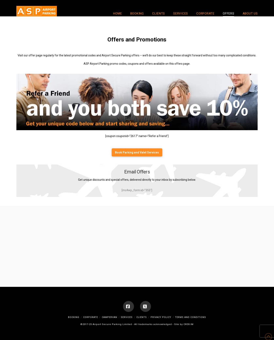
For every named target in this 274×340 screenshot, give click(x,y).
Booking (73, 317)
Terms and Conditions (190, 317)
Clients (141, 317)
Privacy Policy (161, 317)
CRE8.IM (188, 324)
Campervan (109, 317)
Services (127, 317)
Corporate (90, 317)
